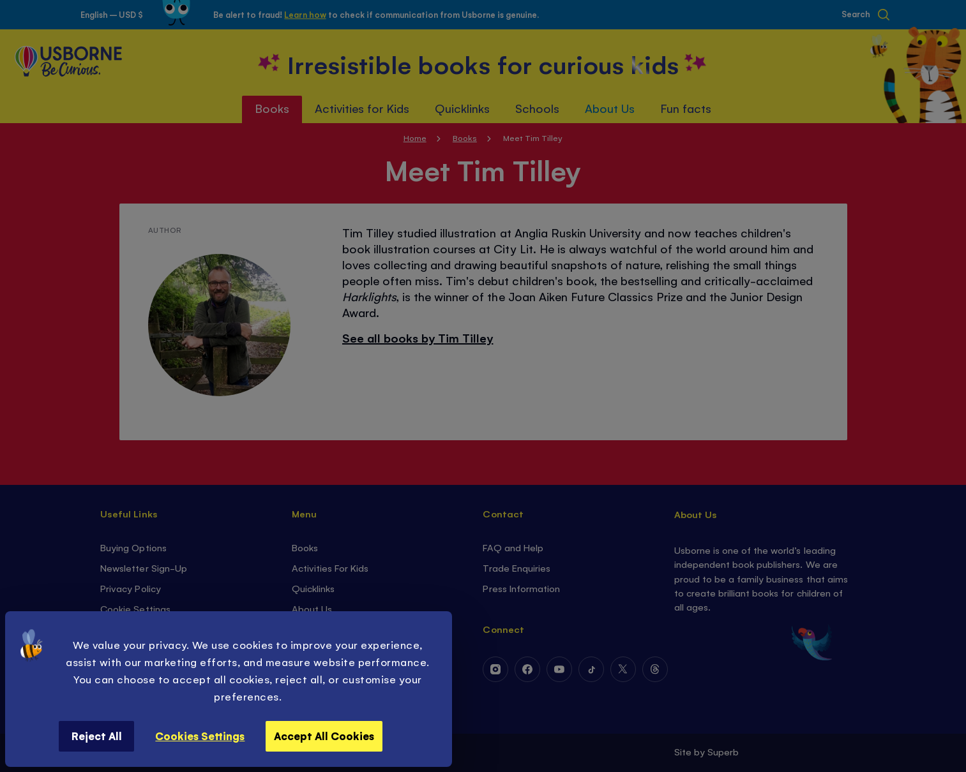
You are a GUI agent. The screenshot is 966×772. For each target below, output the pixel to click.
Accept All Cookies (324, 736)
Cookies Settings (200, 736)
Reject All (97, 736)
